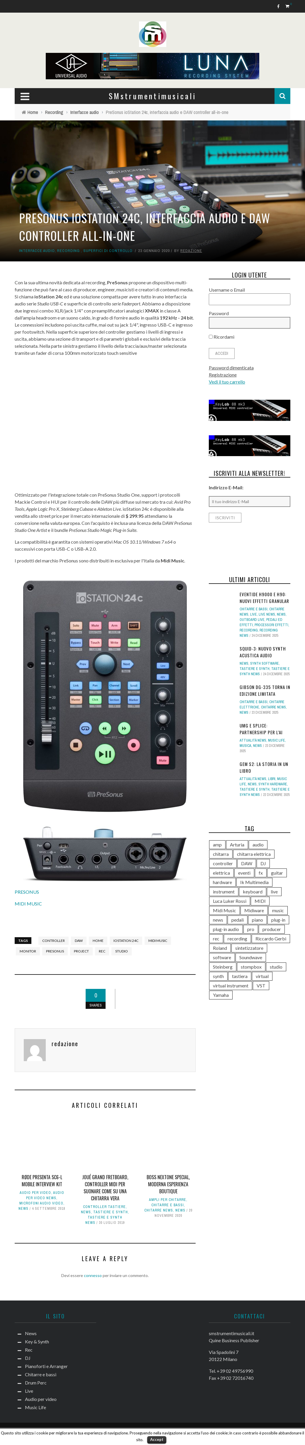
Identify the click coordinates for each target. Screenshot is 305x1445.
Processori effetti (271, 625)
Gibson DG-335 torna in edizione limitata (265, 690)
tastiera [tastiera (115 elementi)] (240, 976)
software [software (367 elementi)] (222, 957)
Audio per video (35, 1192)
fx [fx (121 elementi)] (261, 873)
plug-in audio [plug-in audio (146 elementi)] (226, 929)
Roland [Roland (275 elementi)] (220, 948)
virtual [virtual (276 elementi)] (262, 976)
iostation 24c (125, 940)
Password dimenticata (231, 367)
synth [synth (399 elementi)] (218, 976)
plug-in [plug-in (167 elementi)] (278, 920)
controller (53, 940)
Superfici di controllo (108, 250)
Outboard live (252, 619)
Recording (68, 250)
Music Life (276, 740)
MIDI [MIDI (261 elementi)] (260, 901)
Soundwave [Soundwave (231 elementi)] (250, 957)
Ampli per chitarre (167, 1199)
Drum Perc (36, 1382)
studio (121, 951)
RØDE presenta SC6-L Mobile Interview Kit (42, 1181)
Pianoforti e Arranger (46, 1366)
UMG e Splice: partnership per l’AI (261, 728)
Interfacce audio (37, 250)
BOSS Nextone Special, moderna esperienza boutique (168, 1184)
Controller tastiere (104, 1206)
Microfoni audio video (41, 1203)
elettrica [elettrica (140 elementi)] (221, 873)
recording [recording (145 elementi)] (237, 938)
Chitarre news (158, 1210)
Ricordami (221, 337)
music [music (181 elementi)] (278, 910)
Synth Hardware (272, 784)
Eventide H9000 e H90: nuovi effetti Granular (264, 597)
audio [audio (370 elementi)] (258, 844)
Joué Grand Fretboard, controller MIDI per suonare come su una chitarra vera (105, 1188)
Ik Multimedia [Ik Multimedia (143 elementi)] (254, 882)
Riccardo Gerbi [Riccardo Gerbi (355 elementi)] (270, 938)
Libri (271, 779)
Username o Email (227, 290)
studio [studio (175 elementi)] (276, 967)
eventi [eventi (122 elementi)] (244, 873)
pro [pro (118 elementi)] (250, 929)
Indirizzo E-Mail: (226, 487)
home (98, 940)
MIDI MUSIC (28, 903)
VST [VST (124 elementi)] (261, 985)
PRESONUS (27, 892)
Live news (267, 614)
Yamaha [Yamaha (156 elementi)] (221, 995)
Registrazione (223, 374)
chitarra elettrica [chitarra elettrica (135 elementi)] (254, 854)
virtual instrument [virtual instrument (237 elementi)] (230, 985)
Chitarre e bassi (167, 1205)
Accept (156, 1439)
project (81, 951)
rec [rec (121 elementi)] (216, 938)
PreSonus (55, 951)
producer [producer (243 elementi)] (271, 929)
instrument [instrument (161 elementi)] (224, 891)
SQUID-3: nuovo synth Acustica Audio (263, 651)
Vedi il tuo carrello (227, 381)
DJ (27, 1358)
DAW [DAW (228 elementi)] (246, 863)
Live (253, 614)
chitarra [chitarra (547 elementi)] (221, 854)
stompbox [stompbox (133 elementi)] (251, 967)
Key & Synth (37, 1341)
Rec (29, 1349)
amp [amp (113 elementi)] (217, 844)
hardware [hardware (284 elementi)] (222, 882)
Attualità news (253, 740)
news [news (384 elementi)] (218, 920)
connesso (93, 1275)
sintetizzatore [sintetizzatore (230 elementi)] (249, 948)
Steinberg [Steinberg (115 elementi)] (223, 967)
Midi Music (157, 940)
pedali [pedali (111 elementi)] (237, 920)
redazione (191, 250)
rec (102, 951)
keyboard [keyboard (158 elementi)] (252, 891)
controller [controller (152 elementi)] (223, 863)
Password (219, 313)
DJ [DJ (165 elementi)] (263, 863)
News (23, 1208)
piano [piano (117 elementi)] (257, 920)
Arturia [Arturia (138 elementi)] (237, 844)
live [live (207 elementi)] (274, 891)
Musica (245, 745)
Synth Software (264, 663)
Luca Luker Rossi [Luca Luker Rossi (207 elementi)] (229, 901)
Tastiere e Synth (110, 1212)
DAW (79, 940)
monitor (28, 951)
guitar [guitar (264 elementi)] (277, 873)
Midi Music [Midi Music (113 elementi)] (224, 910)
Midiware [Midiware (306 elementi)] (254, 910)
